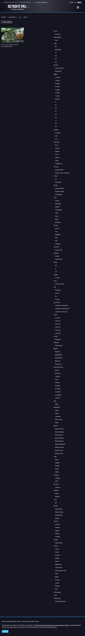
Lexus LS (57, 324)
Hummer (56, 247)
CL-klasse (58, 392)
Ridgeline (57, 234)
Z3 (56, 120)
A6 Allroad (58, 49)
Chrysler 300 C (59, 170)
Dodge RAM (58, 194)
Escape (57, 200)
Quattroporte (59, 345)
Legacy (57, 530)
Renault (56, 490)
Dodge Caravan (59, 188)
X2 (56, 105)
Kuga (56, 219)
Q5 (56, 56)
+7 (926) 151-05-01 (23, 2)
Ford (55, 197)
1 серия (57, 77)
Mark (56, 573)
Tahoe (57, 160)
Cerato (57, 293)
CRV (56, 241)
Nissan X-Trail (59, 453)
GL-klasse (58, 388)
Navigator (58, 339)
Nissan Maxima (59, 438)
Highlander (58, 564)
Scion (55, 499)
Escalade (57, 133)
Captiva (57, 151)
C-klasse (57, 382)
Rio (56, 296)
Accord (57, 228)
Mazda (56, 348)
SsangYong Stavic (60, 601)
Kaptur (57, 493)
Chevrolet (56, 142)
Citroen (56, 176)
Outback (57, 536)
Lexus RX (57, 333)
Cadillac (56, 129)
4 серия (57, 86)
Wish (56, 589)
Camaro (57, 148)
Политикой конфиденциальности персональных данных (52, 625)
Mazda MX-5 (59, 358)
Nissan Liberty (59, 435)
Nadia (56, 577)
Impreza (57, 527)
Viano (56, 379)
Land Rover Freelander (61, 305)
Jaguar (56, 274)
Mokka (57, 472)
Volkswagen (57, 592)
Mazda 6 (57, 361)
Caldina (57, 558)
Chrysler (56, 167)
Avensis (57, 555)
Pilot (56, 237)
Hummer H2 (58, 250)
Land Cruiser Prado (60, 570)
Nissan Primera (59, 447)
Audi (55, 43)
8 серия (57, 99)
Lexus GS (57, 321)
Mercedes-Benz (58, 367)
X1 (56, 102)
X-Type (57, 277)
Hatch (56, 404)
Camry (57, 552)
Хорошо (5, 631)
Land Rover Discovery (61, 311)
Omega (57, 466)
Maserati (56, 342)
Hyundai (56, 253)
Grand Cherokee (59, 284)
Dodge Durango (59, 191)
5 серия (57, 89)
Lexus (55, 314)
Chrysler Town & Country (62, 173)
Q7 (56, 59)
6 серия (57, 93)
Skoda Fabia (58, 509)
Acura (55, 31)
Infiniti (55, 262)
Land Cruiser (58, 567)
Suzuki (56, 539)
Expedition (58, 204)
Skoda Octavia (59, 512)
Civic (56, 231)
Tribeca (57, 533)
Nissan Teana (59, 450)
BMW (55, 74)
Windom (57, 586)
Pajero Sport (58, 419)
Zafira (57, 469)
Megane (57, 496)
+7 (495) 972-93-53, (10, 2)
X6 (56, 117)
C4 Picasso (58, 182)
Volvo (55, 595)
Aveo (56, 145)
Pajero (57, 422)
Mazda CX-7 (58, 364)
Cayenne (57, 487)
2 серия (57, 80)
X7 (56, 126)
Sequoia (57, 580)
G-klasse (57, 385)
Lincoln (56, 336)
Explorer (57, 207)
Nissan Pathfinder (60, 444)
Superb (57, 518)
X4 (56, 111)
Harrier (57, 561)
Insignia (57, 462)
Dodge (56, 185)
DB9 (56, 40)
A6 (56, 46)
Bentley (56, 65)
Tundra (57, 583)
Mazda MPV (58, 355)
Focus (56, 216)
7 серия (57, 96)
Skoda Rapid (58, 515)
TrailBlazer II (58, 163)
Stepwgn (57, 244)
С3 (56, 179)
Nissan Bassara (59, 432)
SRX (56, 136)
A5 (56, 62)
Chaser (57, 549)
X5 (56, 114)
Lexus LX (57, 327)
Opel (55, 456)
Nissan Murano (59, 441)
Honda (56, 225)
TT (56, 52)
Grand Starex (59, 259)
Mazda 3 (57, 351)
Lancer (57, 413)
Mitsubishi (57, 407)
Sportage (58, 290)
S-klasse (57, 376)
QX (56, 271)
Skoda (55, 506)
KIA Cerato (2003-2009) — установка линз (10, 45)
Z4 (56, 123)
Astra (56, 459)
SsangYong (57, 598)
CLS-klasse (58, 395)
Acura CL (57, 34)
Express (57, 157)
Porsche (56, 484)
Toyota (56, 546)
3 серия (57, 83)
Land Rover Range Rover (62, 308)
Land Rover (57, 302)
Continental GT (59, 68)
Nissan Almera (59, 429)
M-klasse (57, 373)
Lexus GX (57, 330)
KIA (55, 287)
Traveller (57, 478)
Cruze (57, 154)
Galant (57, 410)
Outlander (58, 416)
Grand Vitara (58, 543)
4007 (56, 481)
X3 (56, 108)
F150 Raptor (58, 210)
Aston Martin (57, 37)
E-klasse (57, 398)
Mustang (57, 222)
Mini (55, 401)
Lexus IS (57, 318)
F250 (56, 213)
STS (56, 139)
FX (56, 265)
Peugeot (56, 475)
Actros (57, 370)
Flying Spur (58, 71)
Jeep (55, 281)
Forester (57, 524)
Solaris (57, 256)
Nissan (56, 425)
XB (56, 502)
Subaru (56, 521)
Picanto (57, 299)
